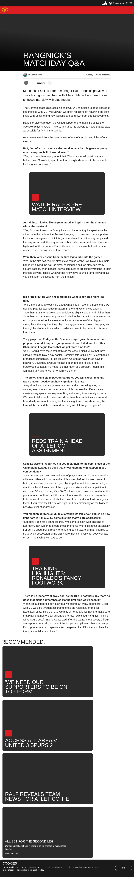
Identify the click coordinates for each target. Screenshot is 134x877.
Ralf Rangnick (49, 770)
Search (78, 770)
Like (44, 762)
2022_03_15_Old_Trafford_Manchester (72, 762)
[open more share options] (50, 83)
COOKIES (10, 863)
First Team (31, 770)
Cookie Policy (38, 870)
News (65, 770)
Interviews (31, 762)
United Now (94, 770)
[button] (12, 10)
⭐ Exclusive (32, 779)
